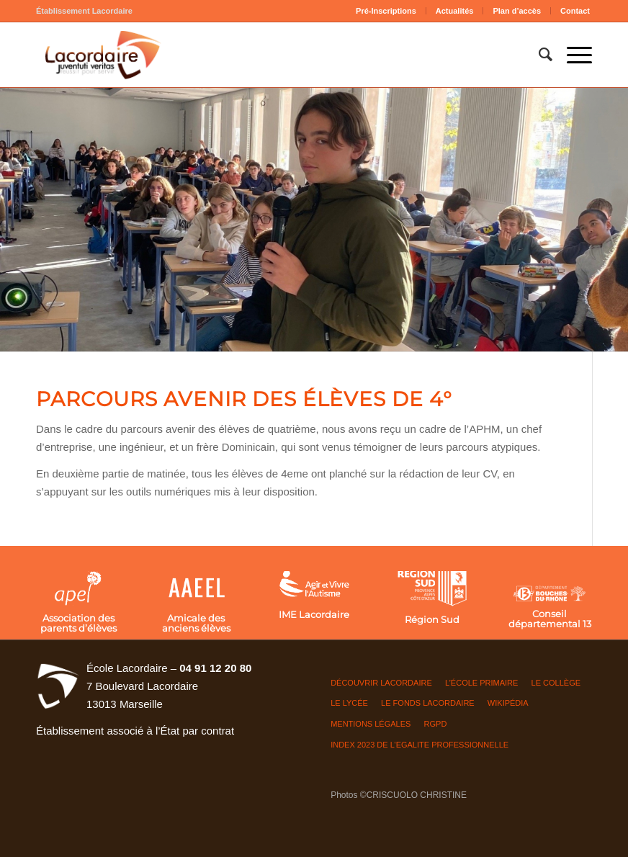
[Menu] (572, 54)
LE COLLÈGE (555, 682)
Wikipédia (508, 703)
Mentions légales (371, 723)
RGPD (435, 723)
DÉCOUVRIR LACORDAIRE (381, 682)
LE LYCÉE (349, 703)
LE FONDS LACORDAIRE (428, 703)
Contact (575, 10)
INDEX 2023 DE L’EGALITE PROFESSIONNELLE (419, 744)
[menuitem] (386, 10)
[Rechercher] (538, 54)
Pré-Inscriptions (386, 10)
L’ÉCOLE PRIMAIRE (481, 682)
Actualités (455, 10)
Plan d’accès (517, 10)
